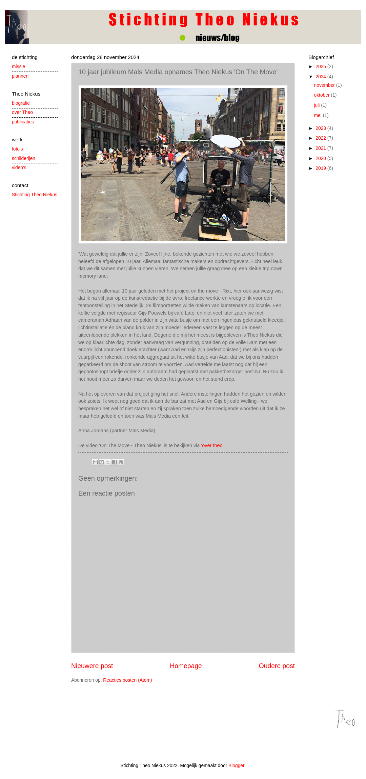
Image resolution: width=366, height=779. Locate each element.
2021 (321, 148)
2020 (321, 158)
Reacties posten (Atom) (127, 680)
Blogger (236, 765)
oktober (322, 95)
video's (19, 167)
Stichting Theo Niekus (34, 194)
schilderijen (23, 158)
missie (18, 66)
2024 (321, 76)
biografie (21, 103)
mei (318, 115)
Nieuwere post (92, 666)
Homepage (186, 666)
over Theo (22, 112)
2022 (321, 138)
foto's (17, 149)
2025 (321, 66)
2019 (321, 168)
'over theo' (212, 445)
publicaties (23, 121)
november (325, 85)
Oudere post (277, 666)
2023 (321, 128)
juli (317, 105)
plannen (20, 76)
